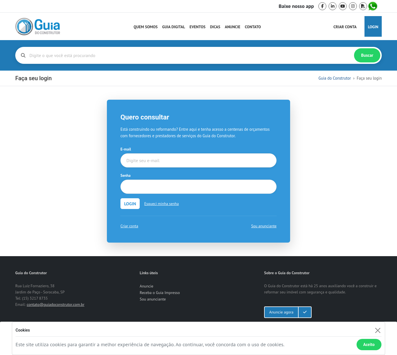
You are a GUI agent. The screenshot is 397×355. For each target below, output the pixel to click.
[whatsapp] (373, 6)
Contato (253, 26)
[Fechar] (377, 330)
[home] (37, 26)
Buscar (367, 55)
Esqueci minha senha (161, 203)
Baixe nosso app (296, 6)
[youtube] (343, 6)
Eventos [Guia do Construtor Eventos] (197, 26)
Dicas (215, 26)
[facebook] (322, 6)
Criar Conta (345, 26)
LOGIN (130, 203)
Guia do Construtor (334, 78)
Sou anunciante (264, 225)
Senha (125, 175)
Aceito (369, 344)
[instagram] (353, 6)
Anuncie (232, 26)
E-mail (125, 149)
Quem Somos (146, 26)
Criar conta (129, 225)
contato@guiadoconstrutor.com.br (55, 304)
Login (373, 26)
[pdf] (363, 6)
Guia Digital (173, 26)
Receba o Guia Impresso (160, 292)
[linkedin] (332, 6)
